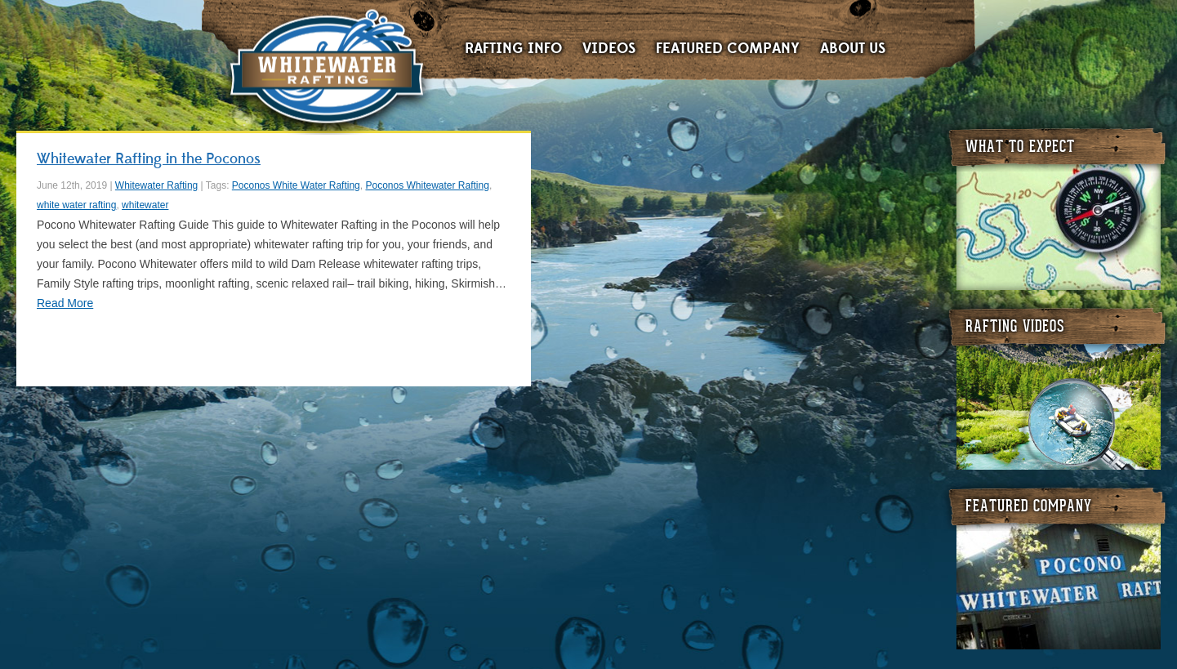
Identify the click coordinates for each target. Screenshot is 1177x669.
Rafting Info (513, 48)
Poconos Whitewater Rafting (426, 185)
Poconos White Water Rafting (296, 185)
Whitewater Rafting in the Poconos (149, 158)
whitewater (145, 205)
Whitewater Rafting (326, 69)
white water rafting (76, 205)
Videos (608, 48)
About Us (852, 48)
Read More (65, 303)
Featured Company (728, 48)
